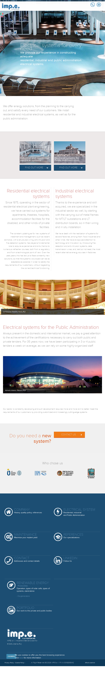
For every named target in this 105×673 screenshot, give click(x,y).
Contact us (71, 434)
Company (28, 511)
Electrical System (79, 512)
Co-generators (24, 596)
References (73, 536)
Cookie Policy (20, 663)
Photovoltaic (23, 586)
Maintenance (25, 536)
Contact (27, 559)
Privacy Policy (9, 663)
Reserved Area (15, 669)
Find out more (36, 167)
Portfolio (34, 609)
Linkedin (70, 559)
